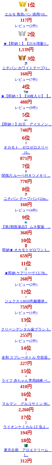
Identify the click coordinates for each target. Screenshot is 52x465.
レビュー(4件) (26, 210)
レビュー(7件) (26, 80)
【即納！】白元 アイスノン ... (26, 124)
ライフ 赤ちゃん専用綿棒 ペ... (26, 381)
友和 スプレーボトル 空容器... (26, 357)
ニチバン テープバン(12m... (26, 199)
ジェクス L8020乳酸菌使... (26, 301)
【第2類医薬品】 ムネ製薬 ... (26, 227)
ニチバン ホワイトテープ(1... (26, 68)
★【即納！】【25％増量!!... (26, 44)
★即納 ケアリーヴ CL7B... (26, 273)
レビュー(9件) (26, 108)
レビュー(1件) (26, 313)
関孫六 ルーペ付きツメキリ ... (26, 176)
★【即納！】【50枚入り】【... (26, 96)
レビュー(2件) (26, 26)
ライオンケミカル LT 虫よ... (26, 427)
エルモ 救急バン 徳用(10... (26, 14)
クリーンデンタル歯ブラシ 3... (26, 329)
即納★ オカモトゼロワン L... (26, 250)
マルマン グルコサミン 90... (26, 404)
